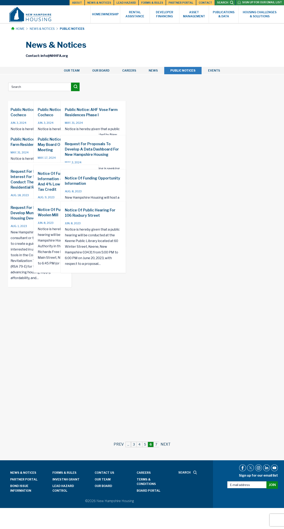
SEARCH (225, 2)
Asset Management (194, 14)
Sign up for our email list (262, 2)
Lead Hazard (126, 2)
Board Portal (148, 490)
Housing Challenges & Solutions (259, 14)
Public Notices (182, 70)
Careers (129, 70)
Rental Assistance (134, 14)
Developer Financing (164, 14)
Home (17, 28)
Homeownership (105, 14)
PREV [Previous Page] (119, 444)
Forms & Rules (152, 2)
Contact (205, 2)
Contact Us (104, 472)
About (77, 2)
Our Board (101, 70)
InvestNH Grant (66, 479)
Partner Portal (181, 2)
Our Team (72, 70)
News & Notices (99, 2)
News (153, 70)
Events (214, 70)
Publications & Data (223, 14)
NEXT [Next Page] (166, 444)
